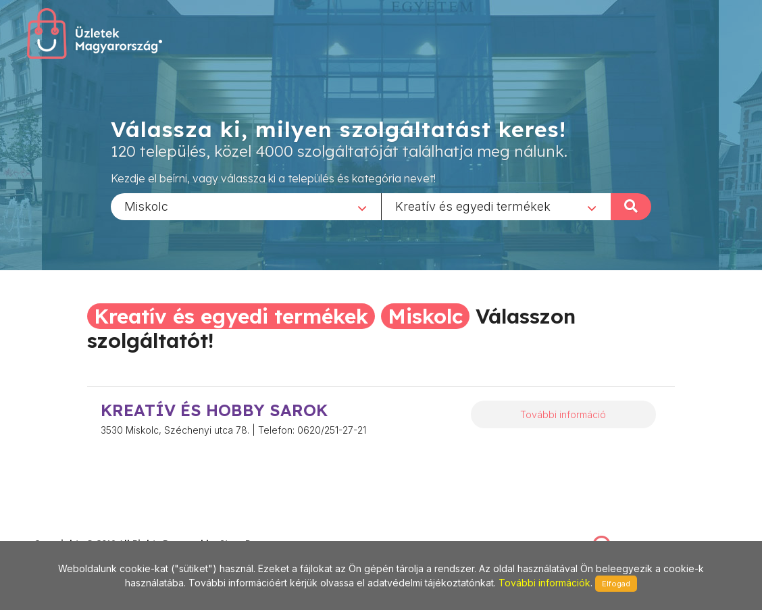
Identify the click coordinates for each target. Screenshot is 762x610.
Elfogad (616, 583)
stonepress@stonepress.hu (88, 529)
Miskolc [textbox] (146, 206)
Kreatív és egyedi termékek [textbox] (473, 206)
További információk (544, 582)
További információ (563, 414)
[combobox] (246, 206)
